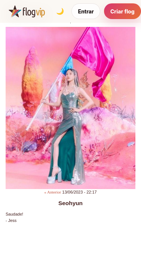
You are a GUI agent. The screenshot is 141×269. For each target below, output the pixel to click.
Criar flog (122, 11)
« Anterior (52, 192)
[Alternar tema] (60, 11)
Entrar (86, 11)
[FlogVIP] (26, 11)
